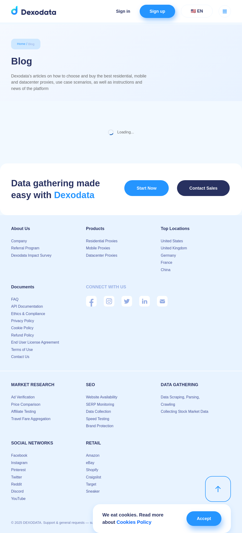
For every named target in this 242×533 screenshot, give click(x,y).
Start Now (146, 189)
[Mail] (162, 301)
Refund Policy (23, 335)
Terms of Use (22, 350)
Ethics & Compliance (28, 314)
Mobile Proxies (98, 248)
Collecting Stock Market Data (185, 411)
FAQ (15, 299)
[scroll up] (218, 487)
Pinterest (18, 470)
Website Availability (102, 397)
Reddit (16, 484)
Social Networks (32, 443)
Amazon (93, 455)
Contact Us (20, 357)
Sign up (157, 11)
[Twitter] (126, 301)
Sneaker (93, 491)
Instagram (19, 463)
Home (21, 44)
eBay (90, 463)
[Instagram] (109, 301)
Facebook (19, 455)
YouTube (18, 499)
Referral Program (25, 248)
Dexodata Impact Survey (31, 255)
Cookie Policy (22, 328)
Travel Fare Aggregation (31, 419)
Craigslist (94, 477)
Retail (93, 443)
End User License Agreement (35, 342)
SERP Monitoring (100, 404)
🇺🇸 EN (197, 11)
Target (91, 484)
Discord (17, 491)
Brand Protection (100, 426)
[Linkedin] (144, 301)
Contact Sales (204, 189)
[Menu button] (225, 11)
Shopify (92, 470)
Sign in (123, 11)
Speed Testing (98, 419)
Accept (202, 518)
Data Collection (99, 411)
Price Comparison (26, 404)
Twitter (16, 477)
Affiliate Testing (23, 411)
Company (19, 241)
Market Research (32, 384)
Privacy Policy (23, 321)
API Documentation (27, 306)
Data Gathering (179, 384)
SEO (90, 384)
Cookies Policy (133, 522)
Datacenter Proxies (102, 255)
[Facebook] (91, 301)
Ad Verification (23, 397)
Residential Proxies (102, 241)
